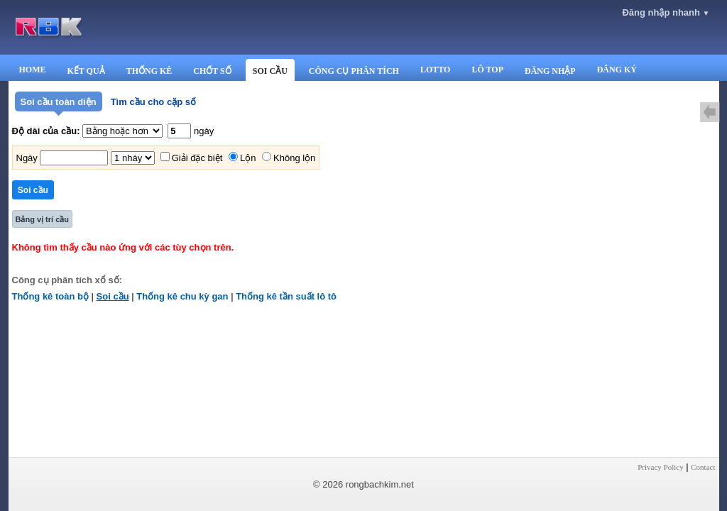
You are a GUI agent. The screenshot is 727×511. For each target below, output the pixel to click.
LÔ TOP (487, 70)
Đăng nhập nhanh (665, 12)
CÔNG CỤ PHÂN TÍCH (354, 71)
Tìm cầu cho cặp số (153, 102)
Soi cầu (113, 296)
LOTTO (435, 70)
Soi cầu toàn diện (59, 102)
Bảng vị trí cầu (43, 219)
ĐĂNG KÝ (617, 70)
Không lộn (294, 158)
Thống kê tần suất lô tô (286, 296)
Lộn (248, 158)
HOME (32, 70)
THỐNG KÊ (149, 71)
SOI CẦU (270, 71)
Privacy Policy (660, 467)
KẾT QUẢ (86, 71)
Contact (703, 467)
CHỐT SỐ (212, 71)
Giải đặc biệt (197, 158)
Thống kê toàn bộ (50, 296)
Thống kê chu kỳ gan (182, 296)
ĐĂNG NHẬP (550, 71)
